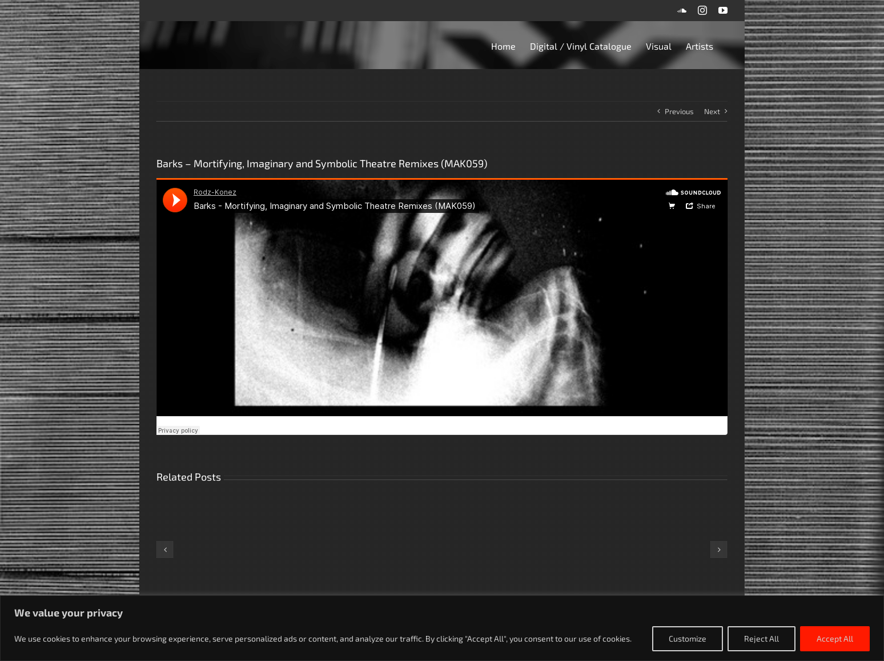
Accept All (835, 638)
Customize (687, 638)
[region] (442, 628)
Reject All (761, 638)
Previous (679, 111)
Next (712, 111)
